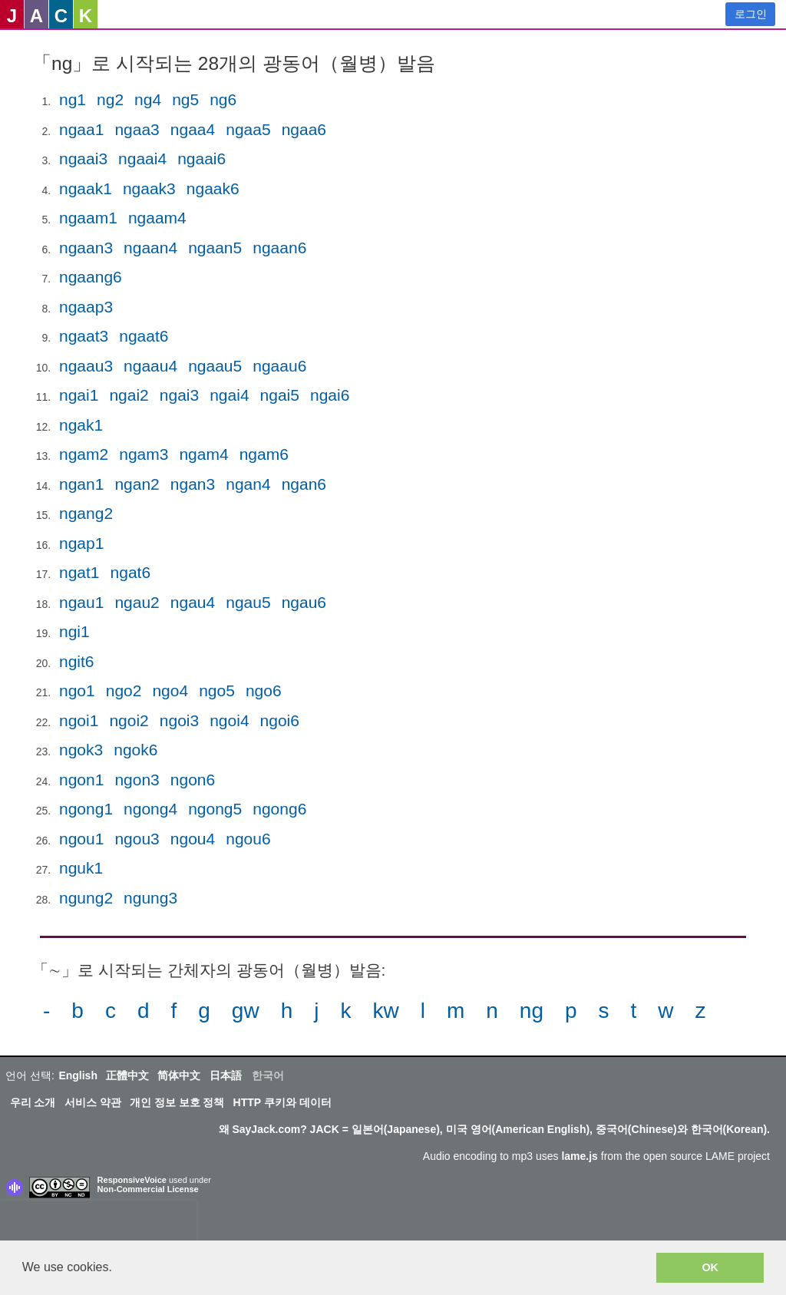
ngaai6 (201, 158)
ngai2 (128, 395)
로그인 (751, 14)
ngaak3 (149, 188)
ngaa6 (304, 129)
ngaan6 (279, 247)
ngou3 (136, 838)
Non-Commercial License (148, 1189)
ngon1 (81, 779)
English (77, 1075)
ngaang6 (90, 277)
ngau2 (136, 602)
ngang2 (86, 513)
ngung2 (86, 898)
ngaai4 (142, 158)
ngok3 (81, 749)
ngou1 (81, 838)
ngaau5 (215, 366)
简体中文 (178, 1075)
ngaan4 (150, 247)
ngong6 (279, 809)
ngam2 (83, 454)
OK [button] (710, 1267)
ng (531, 1010)
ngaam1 (88, 217)
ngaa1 (81, 129)
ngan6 (304, 484)
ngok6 (135, 749)
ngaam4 (157, 217)
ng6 (223, 99)
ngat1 (79, 572)
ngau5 (248, 602)
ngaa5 (248, 129)
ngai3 (179, 395)
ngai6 (329, 395)
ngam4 (203, 454)
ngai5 (279, 395)
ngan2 (136, 484)
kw (385, 1010)
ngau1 (81, 602)
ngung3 (150, 898)
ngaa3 (136, 129)
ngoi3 (179, 720)
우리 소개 (33, 1102)
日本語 (226, 1075)
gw (245, 1010)
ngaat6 (143, 336)
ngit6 (76, 661)
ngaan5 (215, 247)
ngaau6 (279, 366)
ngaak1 (85, 188)
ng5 (185, 99)
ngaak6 (213, 188)
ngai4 (229, 395)
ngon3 (136, 779)
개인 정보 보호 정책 (177, 1102)
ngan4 (248, 484)
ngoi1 (78, 720)
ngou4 (192, 838)
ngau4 (192, 602)
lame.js (579, 1156)
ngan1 (81, 484)
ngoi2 (128, 720)
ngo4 (170, 690)
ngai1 (78, 395)
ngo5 (217, 690)
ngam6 (264, 454)
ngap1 (81, 543)
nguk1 (81, 868)
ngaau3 (86, 366)
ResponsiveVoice (132, 1179)
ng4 (147, 99)
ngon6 (192, 779)
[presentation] (98, 1224)
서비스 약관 (92, 1102)
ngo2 (124, 690)
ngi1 (74, 631)
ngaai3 (83, 158)
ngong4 (150, 809)
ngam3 (143, 454)
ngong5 (215, 809)
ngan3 (192, 484)
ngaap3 (86, 306)
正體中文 (127, 1075)
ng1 (72, 99)
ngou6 (248, 838)
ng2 (110, 99)
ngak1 (81, 425)
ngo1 (77, 690)
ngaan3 (86, 247)
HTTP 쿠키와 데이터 (282, 1102)
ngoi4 (229, 720)
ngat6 (131, 572)
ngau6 (304, 602)
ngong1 (86, 809)
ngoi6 (279, 720)
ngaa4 (192, 129)
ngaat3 (83, 336)
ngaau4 (150, 366)
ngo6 (264, 690)
